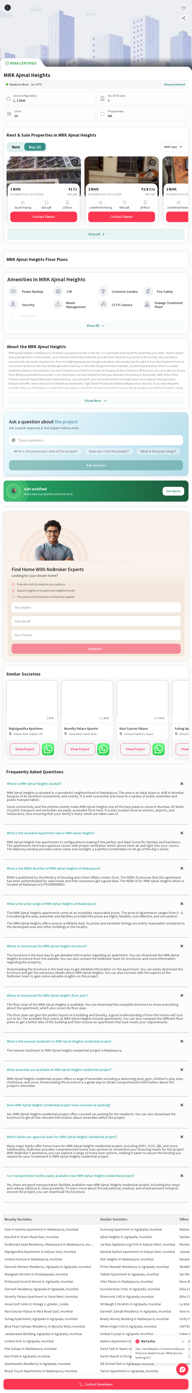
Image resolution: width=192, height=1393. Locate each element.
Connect (95, 648)
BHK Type (173, 147)
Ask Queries (96, 465)
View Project (24, 749)
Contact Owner (43, 216)
